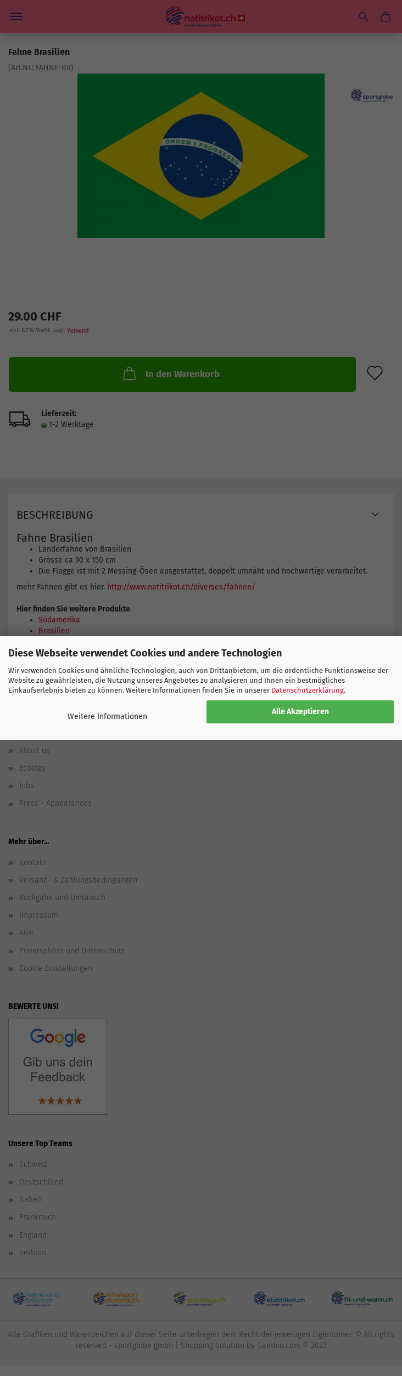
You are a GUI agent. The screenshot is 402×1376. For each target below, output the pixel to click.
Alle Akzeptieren (300, 711)
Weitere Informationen (107, 716)
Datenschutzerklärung (307, 690)
